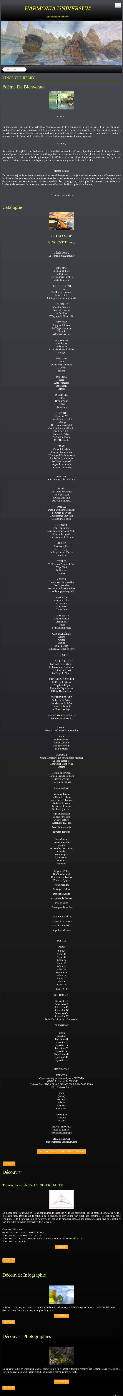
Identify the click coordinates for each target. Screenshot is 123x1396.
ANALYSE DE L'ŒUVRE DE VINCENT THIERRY (61, 1151)
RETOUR (9, 1164)
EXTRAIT (61, 1247)
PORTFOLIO (61, 1316)
